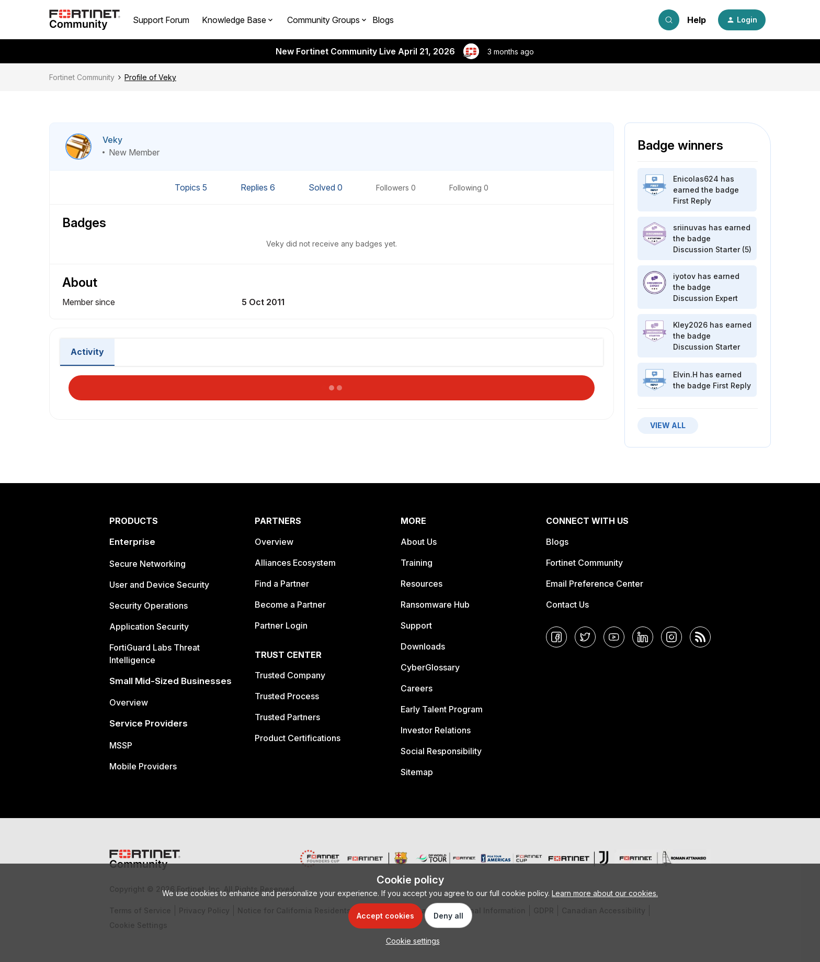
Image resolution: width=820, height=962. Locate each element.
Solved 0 (327, 187)
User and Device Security (159, 584)
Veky (112, 140)
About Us (419, 541)
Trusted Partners (287, 717)
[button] (742, 19)
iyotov (684, 276)
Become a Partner (290, 604)
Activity (87, 351)
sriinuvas (690, 227)
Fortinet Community (82, 77)
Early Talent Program (442, 709)
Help (696, 20)
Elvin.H (685, 374)
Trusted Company (290, 675)
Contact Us (567, 604)
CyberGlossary (430, 667)
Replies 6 (259, 187)
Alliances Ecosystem (295, 562)
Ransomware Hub (435, 604)
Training (416, 562)
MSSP (120, 745)
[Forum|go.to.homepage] (84, 19)
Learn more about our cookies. (605, 893)
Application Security (149, 626)
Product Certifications (297, 738)
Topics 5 (192, 187)
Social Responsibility (441, 751)
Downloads (423, 646)
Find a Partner (282, 583)
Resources (421, 583)
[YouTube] (613, 637)
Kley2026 (690, 324)
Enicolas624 (696, 178)
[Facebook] (556, 637)
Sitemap (417, 772)
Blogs (383, 20)
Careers (416, 688)
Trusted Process (287, 696)
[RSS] (700, 637)
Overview (128, 702)
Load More (331, 384)
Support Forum (161, 20)
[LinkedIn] (642, 637)
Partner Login (281, 625)
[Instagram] (671, 637)
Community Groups (323, 20)
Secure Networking (147, 563)
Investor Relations (436, 730)
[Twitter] (585, 637)
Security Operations (148, 605)
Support (416, 625)
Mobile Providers (143, 766)
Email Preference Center (594, 583)
